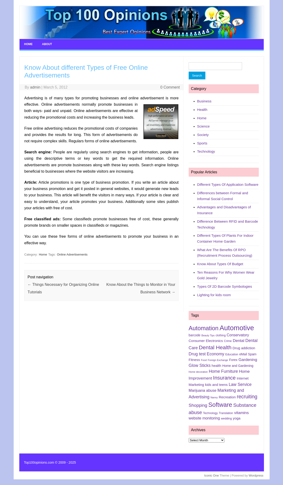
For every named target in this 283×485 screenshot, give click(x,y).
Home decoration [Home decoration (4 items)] (198, 371)
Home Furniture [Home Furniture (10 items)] (223, 371)
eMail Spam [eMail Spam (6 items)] (247, 354)
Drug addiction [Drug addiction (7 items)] (244, 348)
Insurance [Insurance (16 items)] (224, 378)
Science (203, 126)
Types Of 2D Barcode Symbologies (224, 286)
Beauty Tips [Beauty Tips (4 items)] (208, 335)
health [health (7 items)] (216, 366)
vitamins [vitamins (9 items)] (241, 413)
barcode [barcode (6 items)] (194, 335)
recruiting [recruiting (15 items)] (247, 397)
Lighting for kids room (214, 295)
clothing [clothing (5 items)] (220, 335)
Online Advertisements (72, 254)
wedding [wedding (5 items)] (226, 418)
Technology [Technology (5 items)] (210, 413)
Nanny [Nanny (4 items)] (214, 397)
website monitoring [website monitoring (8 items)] (204, 418)
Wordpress (256, 475)
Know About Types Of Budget (220, 264)
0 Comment (170, 87)
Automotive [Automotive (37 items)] (236, 328)
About (47, 44)
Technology (206, 151)
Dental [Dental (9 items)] (238, 340)
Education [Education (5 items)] (231, 354)
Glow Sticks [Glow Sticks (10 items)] (200, 365)
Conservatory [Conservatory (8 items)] (238, 335)
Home (28, 44)
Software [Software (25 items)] (220, 404)
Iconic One (211, 475)
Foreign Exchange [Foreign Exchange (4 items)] (218, 360)
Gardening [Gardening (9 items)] (248, 359)
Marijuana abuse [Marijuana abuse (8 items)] (202, 390)
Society (203, 135)
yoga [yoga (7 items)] (236, 418)
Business (204, 101)
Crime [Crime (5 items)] (228, 341)
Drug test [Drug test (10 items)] (197, 354)
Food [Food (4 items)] (204, 360)
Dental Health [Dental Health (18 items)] (215, 347)
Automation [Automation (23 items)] (204, 328)
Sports (202, 143)
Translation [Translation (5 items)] (226, 413)
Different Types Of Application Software (227, 184)
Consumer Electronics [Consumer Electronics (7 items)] (206, 341)
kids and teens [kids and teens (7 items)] (216, 385)
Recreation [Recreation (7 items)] (227, 397)
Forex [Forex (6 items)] (233, 360)
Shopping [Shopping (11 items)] (198, 405)
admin (35, 87)
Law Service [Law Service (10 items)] (240, 384)
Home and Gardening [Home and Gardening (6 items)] (237, 366)
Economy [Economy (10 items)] (215, 354)
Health (202, 110)
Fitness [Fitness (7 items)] (194, 360)
